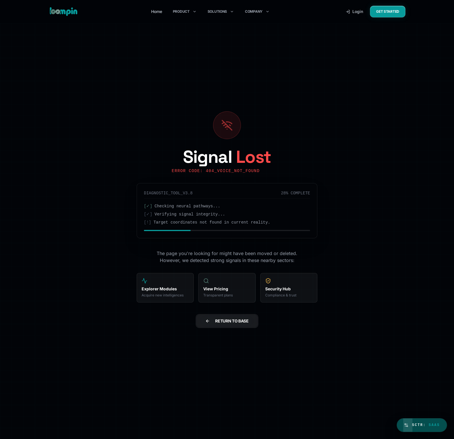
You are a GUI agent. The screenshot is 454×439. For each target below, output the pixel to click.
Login (354, 11)
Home (156, 11)
